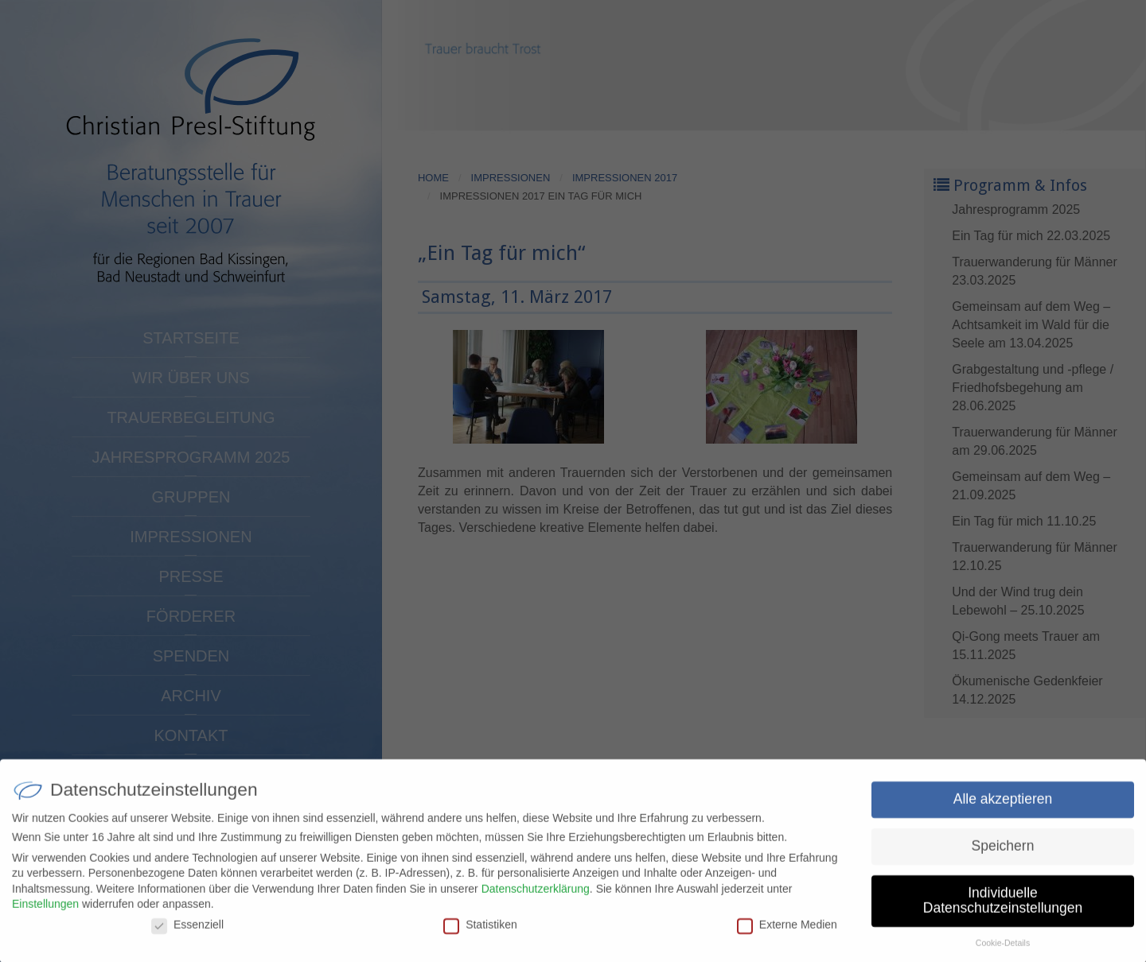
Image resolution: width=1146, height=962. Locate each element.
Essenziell (187, 931)
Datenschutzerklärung (535, 896)
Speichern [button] (1003, 853)
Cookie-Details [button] (1003, 950)
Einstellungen (45, 911)
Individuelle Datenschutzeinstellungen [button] (1002, 908)
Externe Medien (787, 931)
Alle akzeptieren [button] (1003, 806)
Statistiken (480, 931)
